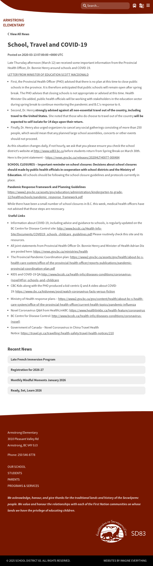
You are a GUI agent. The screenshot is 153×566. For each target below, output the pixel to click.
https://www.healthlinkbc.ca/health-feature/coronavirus (107, 310)
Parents (14, 480)
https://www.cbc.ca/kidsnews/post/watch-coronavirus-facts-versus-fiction (65, 292)
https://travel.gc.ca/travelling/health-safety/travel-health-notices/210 (67, 333)
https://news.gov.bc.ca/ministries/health (60, 252)
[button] (141, 5)
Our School (17, 467)
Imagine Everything (133, 560)
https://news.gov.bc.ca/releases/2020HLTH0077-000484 (82, 158)
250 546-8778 (26, 455)
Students (15, 473)
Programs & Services (23, 486)
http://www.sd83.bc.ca (49, 151)
